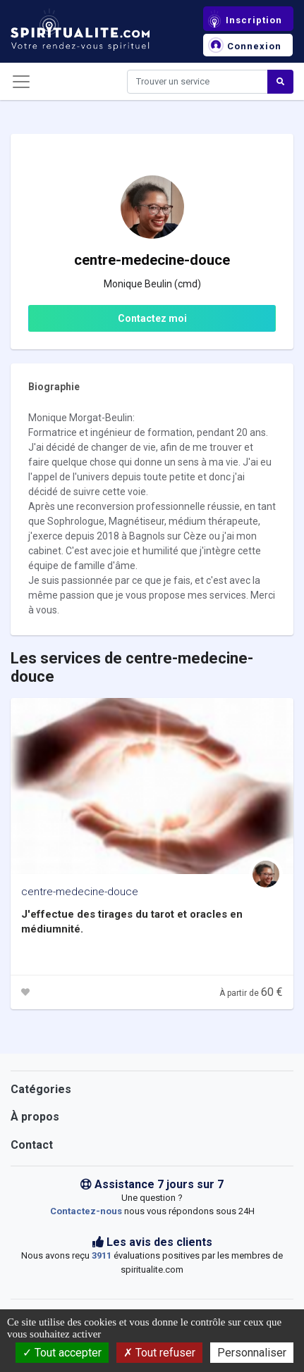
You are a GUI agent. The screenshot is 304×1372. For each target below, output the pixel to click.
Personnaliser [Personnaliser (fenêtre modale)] (251, 1352)
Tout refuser (159, 1352)
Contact (32, 1145)
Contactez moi (152, 318)
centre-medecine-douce (79, 891)
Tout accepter (62, 1352)
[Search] (197, 82)
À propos (35, 1116)
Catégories (41, 1089)
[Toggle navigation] (21, 81)
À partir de (251, 993)
